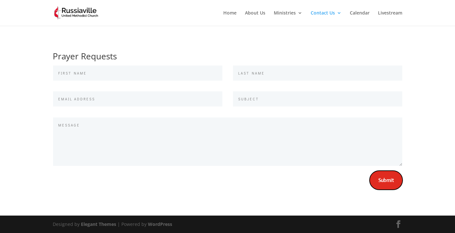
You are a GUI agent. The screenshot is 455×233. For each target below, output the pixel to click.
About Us (255, 13)
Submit (386, 180)
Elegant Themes (98, 224)
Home (230, 13)
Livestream (390, 13)
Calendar (360, 13)
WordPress (160, 224)
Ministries (285, 13)
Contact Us (323, 13)
